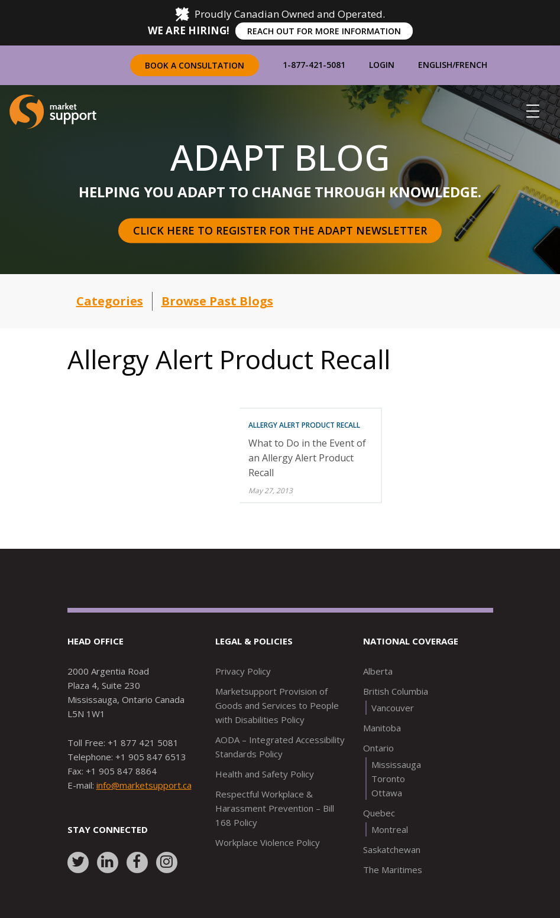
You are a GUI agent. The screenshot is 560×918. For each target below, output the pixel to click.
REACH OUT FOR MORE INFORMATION (324, 31)
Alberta (378, 671)
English (435, 64)
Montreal (389, 829)
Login (381, 64)
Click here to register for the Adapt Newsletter (280, 230)
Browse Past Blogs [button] (217, 301)
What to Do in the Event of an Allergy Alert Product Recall (307, 458)
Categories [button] (109, 301)
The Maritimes (392, 869)
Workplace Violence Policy (267, 842)
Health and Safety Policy (264, 774)
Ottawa (386, 793)
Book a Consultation (194, 65)
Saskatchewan (391, 849)
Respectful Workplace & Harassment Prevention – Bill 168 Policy (274, 808)
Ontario (378, 748)
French (471, 64)
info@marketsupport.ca (144, 785)
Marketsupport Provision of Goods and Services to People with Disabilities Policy (277, 705)
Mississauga (396, 764)
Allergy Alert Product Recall (304, 425)
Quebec (379, 813)
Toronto (388, 778)
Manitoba (382, 728)
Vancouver (392, 708)
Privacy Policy (243, 671)
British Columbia (395, 691)
